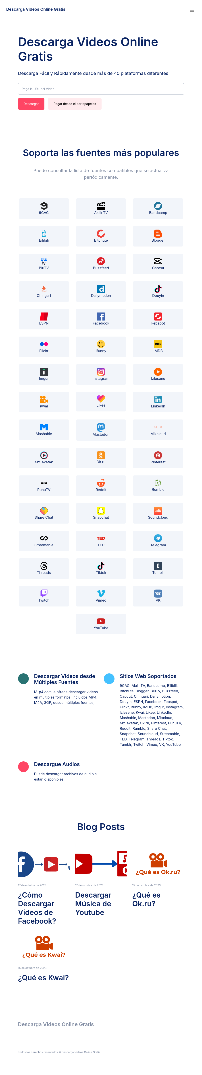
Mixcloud (158, 429)
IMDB (158, 346)
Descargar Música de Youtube (93, 904)
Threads (44, 568)
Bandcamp (158, 208)
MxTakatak (44, 457)
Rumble (158, 485)
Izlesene (158, 374)
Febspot (158, 318)
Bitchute (101, 236)
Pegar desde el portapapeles (75, 104)
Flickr (43, 346)
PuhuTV (43, 485)
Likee (100, 401)
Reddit (101, 485)
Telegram (158, 540)
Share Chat (44, 513)
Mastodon (101, 430)
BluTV (44, 263)
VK (158, 596)
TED (101, 540)
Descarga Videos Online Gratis (35, 9)
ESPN (43, 318)
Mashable (44, 429)
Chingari (44, 291)
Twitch (44, 596)
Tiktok (101, 568)
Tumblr (158, 568)
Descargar (31, 104)
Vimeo (101, 596)
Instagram (101, 374)
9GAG (44, 208)
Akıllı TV (101, 208)
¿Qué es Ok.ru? (146, 899)
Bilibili (44, 236)
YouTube (101, 623)
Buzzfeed (101, 263)
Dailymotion (101, 291)
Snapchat (101, 513)
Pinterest (158, 457)
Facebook (101, 318)
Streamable (44, 540)
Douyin (158, 291)
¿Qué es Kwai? (43, 977)
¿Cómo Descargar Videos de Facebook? (37, 908)
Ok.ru (101, 457)
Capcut (158, 263)
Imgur (44, 374)
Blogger (158, 236)
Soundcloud (158, 513)
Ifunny (101, 346)
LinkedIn (158, 401)
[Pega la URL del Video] (101, 89)
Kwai (44, 401)
